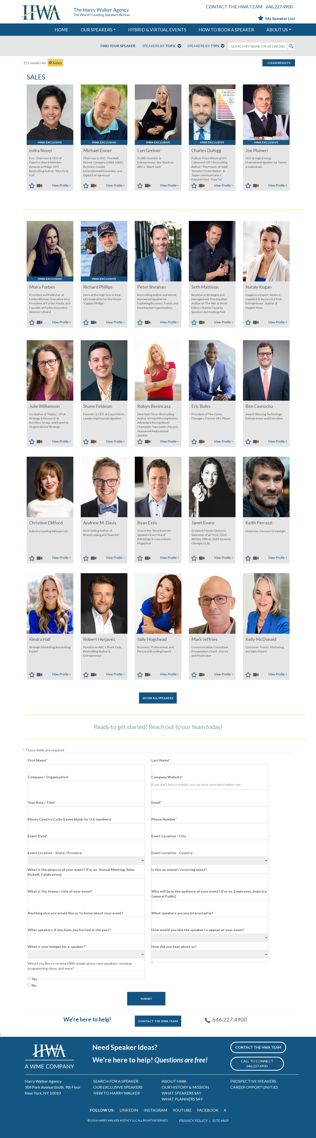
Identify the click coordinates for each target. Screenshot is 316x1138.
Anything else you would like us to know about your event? (75, 913)
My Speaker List (276, 18)
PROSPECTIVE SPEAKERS (253, 1081)
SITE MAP (221, 1120)
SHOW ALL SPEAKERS (158, 698)
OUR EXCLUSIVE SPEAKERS (118, 1087)
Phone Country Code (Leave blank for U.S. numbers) (69, 819)
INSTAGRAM (155, 1110)
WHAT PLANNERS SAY (182, 1099)
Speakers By (161, 46)
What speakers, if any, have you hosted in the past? (69, 930)
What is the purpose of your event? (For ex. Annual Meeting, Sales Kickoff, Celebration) (81, 872)
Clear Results (278, 63)
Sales (55, 62)
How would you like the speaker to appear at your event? (197, 930)
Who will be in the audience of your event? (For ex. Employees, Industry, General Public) (209, 893)
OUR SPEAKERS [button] (96, 29)
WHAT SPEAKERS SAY (181, 1093)
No (34, 985)
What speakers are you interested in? (182, 913)
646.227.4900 (279, 6)
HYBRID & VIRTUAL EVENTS (157, 29)
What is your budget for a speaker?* (57, 946)
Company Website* (166, 777)
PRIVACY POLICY (193, 1120)
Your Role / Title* (41, 802)
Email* (156, 802)
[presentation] (188, 976)
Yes (34, 979)
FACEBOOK (207, 1110)
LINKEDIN (128, 1110)
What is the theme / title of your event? (60, 891)
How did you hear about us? (174, 946)
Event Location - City (168, 836)
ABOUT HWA (174, 1081)
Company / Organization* (48, 777)
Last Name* (160, 760)
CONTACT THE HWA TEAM (234, 6)
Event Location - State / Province (55, 853)
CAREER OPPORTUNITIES (254, 1087)
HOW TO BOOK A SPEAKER (226, 29)
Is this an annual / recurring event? (179, 869)
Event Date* (37, 836)
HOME (61, 29)
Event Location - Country (172, 853)
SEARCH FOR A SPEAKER (115, 1081)
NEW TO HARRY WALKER (116, 1093)
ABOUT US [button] (277, 29)
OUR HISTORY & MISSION (185, 1087)
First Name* (37, 760)
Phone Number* (164, 819)
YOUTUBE (182, 1110)
